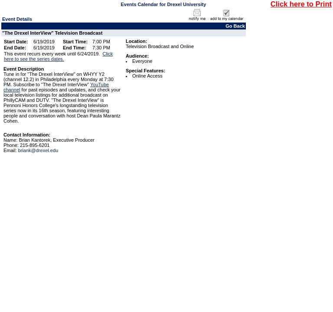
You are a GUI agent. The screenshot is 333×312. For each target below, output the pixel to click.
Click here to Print (301, 4)
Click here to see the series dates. (58, 56)
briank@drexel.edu (38, 150)
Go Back (235, 26)
